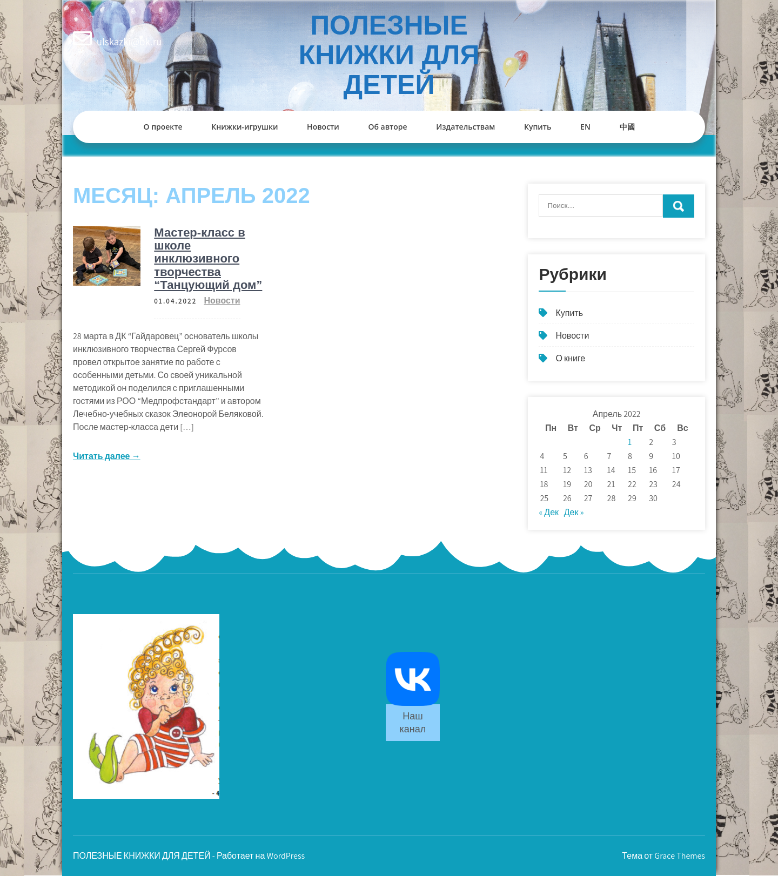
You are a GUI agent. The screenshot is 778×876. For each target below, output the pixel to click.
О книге (570, 358)
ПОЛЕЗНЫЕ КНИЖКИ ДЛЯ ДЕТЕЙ (389, 55)
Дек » (574, 512)
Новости (323, 127)
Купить (537, 127)
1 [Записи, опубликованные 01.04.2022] (630, 442)
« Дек (549, 512)
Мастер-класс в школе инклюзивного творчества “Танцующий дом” (208, 259)
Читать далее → (106, 456)
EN (585, 127)
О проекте (162, 127)
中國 (627, 127)
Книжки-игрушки (244, 127)
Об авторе (387, 127)
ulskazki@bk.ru (129, 41)
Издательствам (465, 127)
